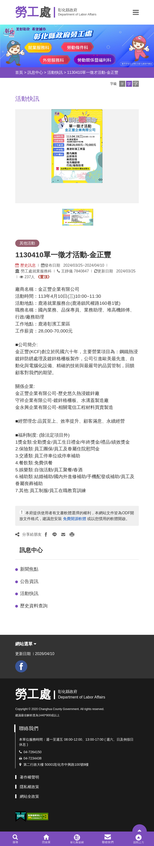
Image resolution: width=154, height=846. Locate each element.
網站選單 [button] (25, 644)
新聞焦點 (29, 569)
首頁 (19, 72)
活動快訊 (55, 72)
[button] (136, 12)
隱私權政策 (29, 787)
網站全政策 (29, 796)
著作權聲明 (29, 777)
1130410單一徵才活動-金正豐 (92, 72)
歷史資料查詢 (34, 605)
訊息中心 (35, 72)
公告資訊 (29, 581)
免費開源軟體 (74, 519)
